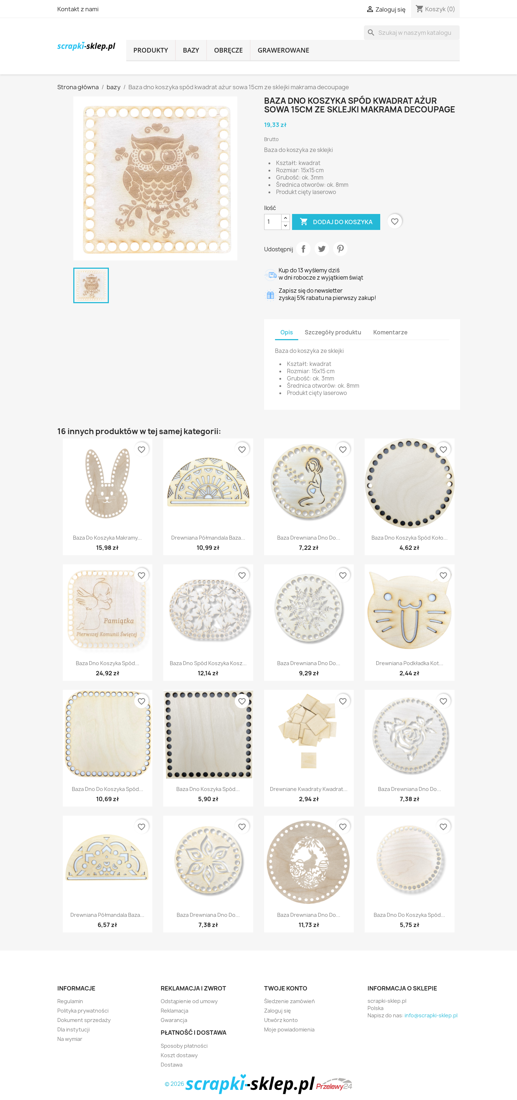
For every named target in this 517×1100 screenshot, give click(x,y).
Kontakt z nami (78, 9)
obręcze (228, 50)
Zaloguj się (277, 1010)
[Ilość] (273, 222)
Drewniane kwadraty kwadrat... (309, 789)
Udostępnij (303, 249)
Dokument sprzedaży (84, 1020)
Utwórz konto (281, 1020)
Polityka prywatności (82, 1010)
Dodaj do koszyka (336, 222)
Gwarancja (174, 1020)
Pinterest (340, 249)
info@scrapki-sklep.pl (431, 1015)
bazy (191, 50)
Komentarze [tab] (390, 332)
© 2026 (240, 1084)
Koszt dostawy (179, 1055)
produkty (151, 50)
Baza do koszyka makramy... (107, 537)
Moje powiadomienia (289, 1029)
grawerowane (283, 50)
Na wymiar (69, 1038)
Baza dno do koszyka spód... (107, 789)
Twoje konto (285, 988)
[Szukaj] (412, 32)
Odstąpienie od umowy (189, 1001)
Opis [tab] (286, 332)
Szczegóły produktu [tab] (333, 332)
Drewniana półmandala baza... (208, 537)
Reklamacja (174, 1010)
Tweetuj (322, 249)
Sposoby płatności (184, 1045)
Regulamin (70, 1001)
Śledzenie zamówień (289, 1001)
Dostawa (171, 1064)
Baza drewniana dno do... (308, 537)
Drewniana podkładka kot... (409, 663)
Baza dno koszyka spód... (107, 663)
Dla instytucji (73, 1029)
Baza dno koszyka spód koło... (410, 537)
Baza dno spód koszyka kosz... (208, 663)
